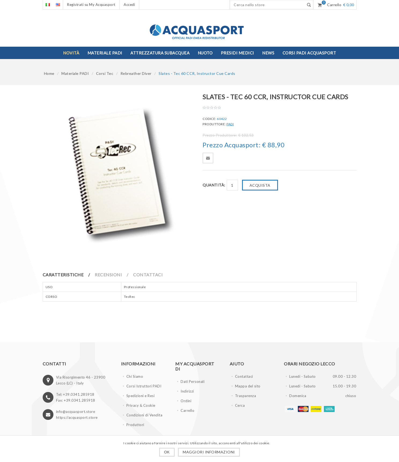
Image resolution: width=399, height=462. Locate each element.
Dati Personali (192, 381)
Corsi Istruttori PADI (144, 386)
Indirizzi (187, 391)
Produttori (135, 425)
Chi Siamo (134, 376)
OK (167, 452)
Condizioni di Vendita (144, 415)
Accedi (129, 4)
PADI (230, 124)
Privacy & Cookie (140, 405)
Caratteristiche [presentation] (63, 274)
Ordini (186, 401)
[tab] (68, 274)
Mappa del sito (248, 386)
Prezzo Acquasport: (232, 145)
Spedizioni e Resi (140, 396)
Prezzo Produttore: (220, 135)
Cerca (240, 405)
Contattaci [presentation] (148, 274)
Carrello (187, 410)
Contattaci (244, 376)
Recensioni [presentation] (108, 274)
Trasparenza (245, 396)
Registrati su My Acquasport (91, 4)
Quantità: (214, 185)
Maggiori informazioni (209, 452)
